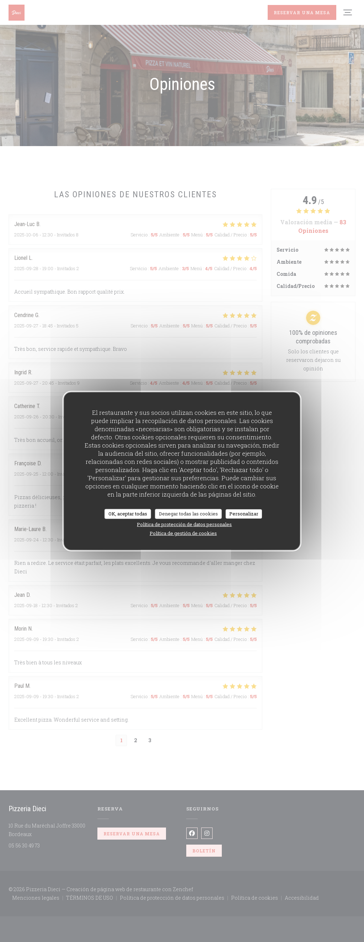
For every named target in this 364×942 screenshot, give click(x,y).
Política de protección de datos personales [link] (184, 524)
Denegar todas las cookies (188, 513)
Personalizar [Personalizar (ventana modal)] (243, 513)
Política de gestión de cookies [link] (183, 533)
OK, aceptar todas (127, 513)
